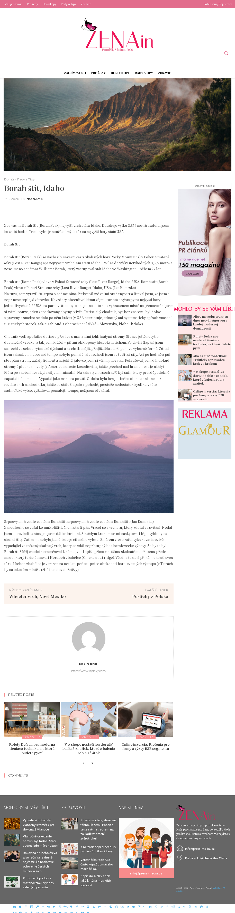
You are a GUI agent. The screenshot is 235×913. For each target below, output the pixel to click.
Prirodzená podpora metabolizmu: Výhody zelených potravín (38, 878)
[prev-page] (83, 762)
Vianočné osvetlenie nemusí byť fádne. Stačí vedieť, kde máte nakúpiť (40, 838)
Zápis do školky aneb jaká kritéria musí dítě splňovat (98, 876)
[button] (226, 53)
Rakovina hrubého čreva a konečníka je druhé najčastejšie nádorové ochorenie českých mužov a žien (40, 858)
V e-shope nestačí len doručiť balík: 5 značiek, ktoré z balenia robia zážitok (88, 748)
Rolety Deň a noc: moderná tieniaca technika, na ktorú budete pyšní (32, 748)
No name (34, 198)
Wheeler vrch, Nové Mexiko (37, 596)
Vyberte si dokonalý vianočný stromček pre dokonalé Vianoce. (38, 823)
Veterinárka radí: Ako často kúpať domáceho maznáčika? (96, 861)
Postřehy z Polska (150, 596)
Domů (9, 179)
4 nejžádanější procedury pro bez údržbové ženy (97, 846)
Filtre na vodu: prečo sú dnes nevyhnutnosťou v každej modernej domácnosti (209, 321)
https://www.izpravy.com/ (88, 671)
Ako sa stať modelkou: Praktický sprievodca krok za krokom (211, 354)
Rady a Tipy (26, 179)
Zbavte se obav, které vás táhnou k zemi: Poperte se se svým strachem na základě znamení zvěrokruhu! (98, 827)
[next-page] (92, 762)
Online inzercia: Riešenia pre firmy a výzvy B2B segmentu (145, 746)
